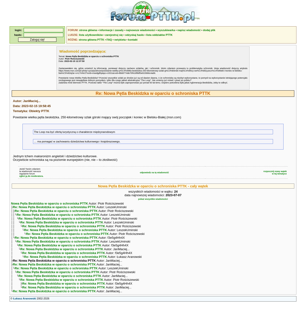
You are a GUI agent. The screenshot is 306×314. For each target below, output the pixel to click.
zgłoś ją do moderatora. (31, 176)
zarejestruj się (114, 34)
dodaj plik (209, 30)
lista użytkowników (91, 34)
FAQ (109, 39)
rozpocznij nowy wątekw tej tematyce (275, 172)
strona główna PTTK (91, 39)
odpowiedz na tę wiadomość (154, 172)
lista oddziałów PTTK (159, 34)
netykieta (120, 39)
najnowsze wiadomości (140, 30)
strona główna (88, 30)
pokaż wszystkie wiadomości (153, 199)
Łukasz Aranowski (24, 309)
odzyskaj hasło (134, 34)
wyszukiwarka (166, 30)
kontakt (132, 39)
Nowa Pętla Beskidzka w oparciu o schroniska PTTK (49, 203)
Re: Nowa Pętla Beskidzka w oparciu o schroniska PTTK (54, 207)
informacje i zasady (111, 30)
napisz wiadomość (189, 30)
